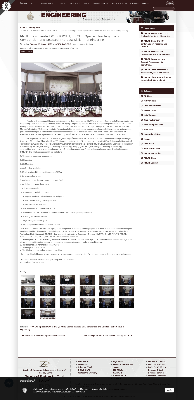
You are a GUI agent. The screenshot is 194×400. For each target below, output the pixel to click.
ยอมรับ (169, 390)
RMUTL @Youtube (150, 153)
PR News (146, 96)
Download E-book (155, 370)
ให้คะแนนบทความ (26, 51)
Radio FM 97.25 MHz (156, 364)
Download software (156, 372)
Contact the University (87, 372)
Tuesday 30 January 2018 (41, 44)
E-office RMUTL (119, 375)
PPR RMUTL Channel (156, 361)
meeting (146, 3)
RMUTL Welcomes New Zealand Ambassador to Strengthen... (153, 61)
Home (23, 3)
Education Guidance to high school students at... (44, 335)
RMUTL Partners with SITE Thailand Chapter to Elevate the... (156, 35)
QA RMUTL (117, 372)
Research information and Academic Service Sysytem (115, 3)
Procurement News (151, 105)
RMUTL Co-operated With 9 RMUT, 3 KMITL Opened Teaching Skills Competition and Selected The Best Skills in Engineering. (72, 328)
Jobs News (147, 143)
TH (168, 3)
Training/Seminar (150, 119)
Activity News (148, 100)
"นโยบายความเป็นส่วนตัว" (61, 391)
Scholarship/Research (152, 124)
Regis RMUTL (118, 361)
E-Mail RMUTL (84, 370)
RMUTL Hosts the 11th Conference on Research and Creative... (154, 43)
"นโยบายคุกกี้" (80, 391)
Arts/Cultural (148, 115)
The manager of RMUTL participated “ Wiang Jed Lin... (108, 335)
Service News (148, 110)
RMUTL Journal (149, 162)
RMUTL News (148, 157)
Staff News (147, 129)
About (34, 3)
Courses (61, 3)
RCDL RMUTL (83, 361)
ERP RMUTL (118, 370)
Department (47, 3)
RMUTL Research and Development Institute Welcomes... (156, 53)
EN (172, 3)
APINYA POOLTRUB (63, 44)
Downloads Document (79, 3)
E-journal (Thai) (85, 367)
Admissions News (150, 148)
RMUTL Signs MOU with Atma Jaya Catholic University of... (156, 79)
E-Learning (83, 364)
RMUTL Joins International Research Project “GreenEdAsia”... (155, 71)
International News (151, 134)
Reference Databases (157, 375)
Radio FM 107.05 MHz (157, 367)
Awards (145, 139)
